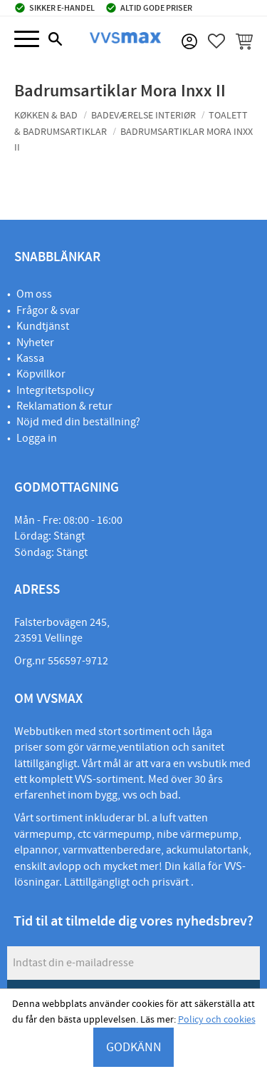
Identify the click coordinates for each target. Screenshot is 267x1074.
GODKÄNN (134, 1047)
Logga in (36, 438)
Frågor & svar (48, 310)
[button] (26, 39)
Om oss (34, 294)
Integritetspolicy (55, 390)
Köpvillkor (41, 374)
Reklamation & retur (64, 406)
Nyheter (35, 342)
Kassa (30, 358)
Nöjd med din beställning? (78, 422)
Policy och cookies (217, 1019)
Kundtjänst (42, 326)
